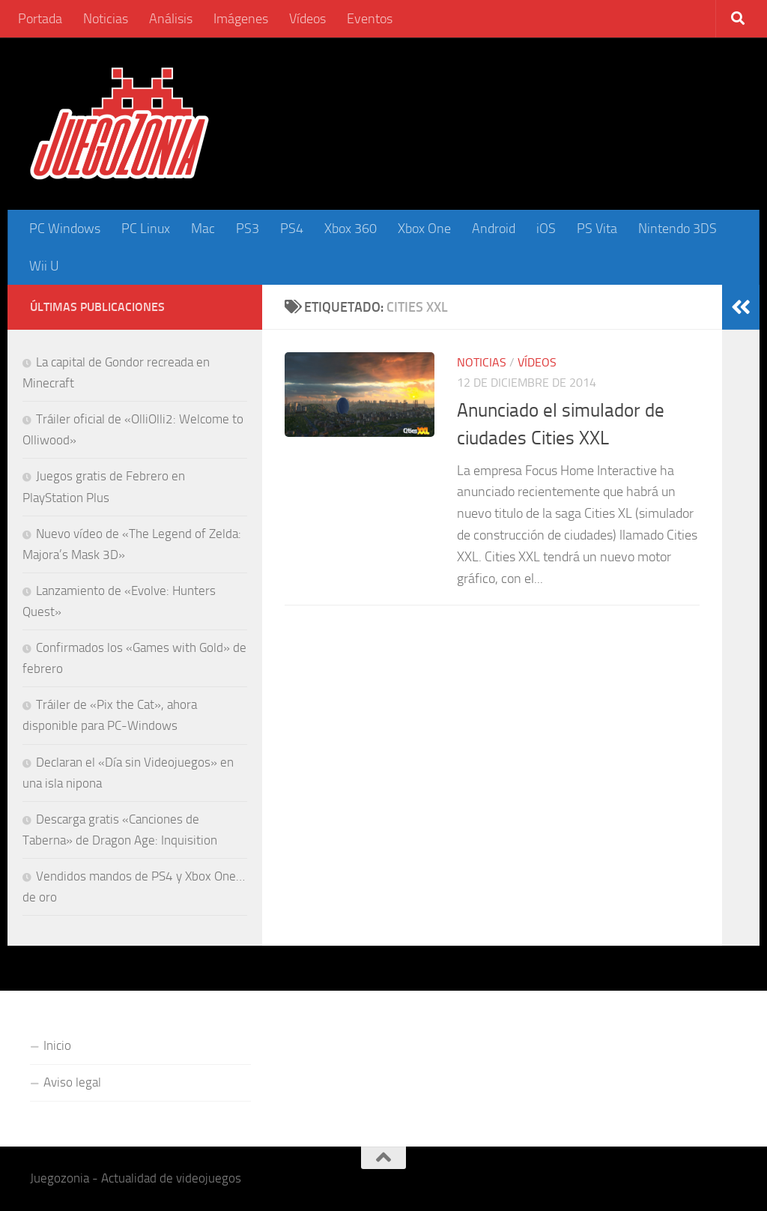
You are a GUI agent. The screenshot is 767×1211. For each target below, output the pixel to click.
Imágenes (240, 18)
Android (493, 228)
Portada (40, 18)
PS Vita (597, 228)
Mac (203, 228)
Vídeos (307, 18)
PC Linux (145, 228)
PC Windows (64, 228)
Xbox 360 (350, 228)
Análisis (170, 18)
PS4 (291, 228)
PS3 (247, 228)
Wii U (44, 266)
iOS (546, 228)
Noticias (105, 18)
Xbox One (424, 228)
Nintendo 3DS (677, 228)
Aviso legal (72, 1082)
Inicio (57, 1045)
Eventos (369, 18)
